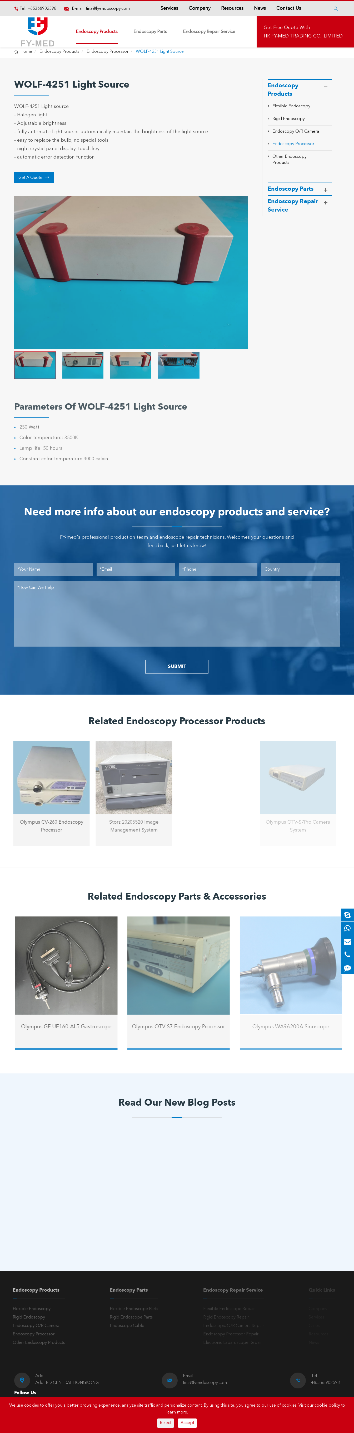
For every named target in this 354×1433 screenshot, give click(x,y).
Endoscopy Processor (107, 52)
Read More (36, 1233)
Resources (232, 8)
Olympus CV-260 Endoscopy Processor (47, 826)
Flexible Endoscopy (291, 106)
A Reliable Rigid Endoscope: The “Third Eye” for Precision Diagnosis (57, 1215)
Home (26, 52)
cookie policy (327, 1405)
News (260, 8)
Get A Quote (33, 177)
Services (169, 8)
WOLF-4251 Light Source (160, 52)
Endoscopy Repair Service (209, 32)
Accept (187, 1423)
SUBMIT (177, 666)
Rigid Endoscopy (288, 119)
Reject (165, 1423)
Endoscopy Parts (150, 32)
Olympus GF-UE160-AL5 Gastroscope (71, 1027)
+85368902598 (41, 9)
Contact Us (288, 8)
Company (200, 8)
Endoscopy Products (97, 32)
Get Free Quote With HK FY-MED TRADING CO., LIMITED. (303, 32)
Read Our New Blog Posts (177, 1103)
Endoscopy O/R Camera (295, 132)
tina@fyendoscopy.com (108, 9)
